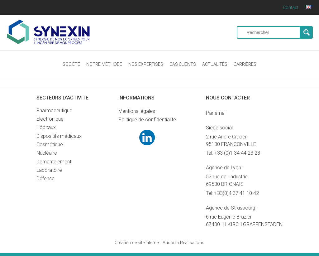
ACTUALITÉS (214, 64)
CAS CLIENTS (182, 64)
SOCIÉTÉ (71, 64)
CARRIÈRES (245, 64)
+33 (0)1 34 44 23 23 (237, 153)
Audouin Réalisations (159, 242)
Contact (290, 7)
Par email (216, 113)
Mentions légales (136, 111)
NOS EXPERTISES (145, 64)
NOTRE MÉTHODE (104, 64)
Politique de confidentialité (147, 120)
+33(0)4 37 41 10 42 (236, 193)
